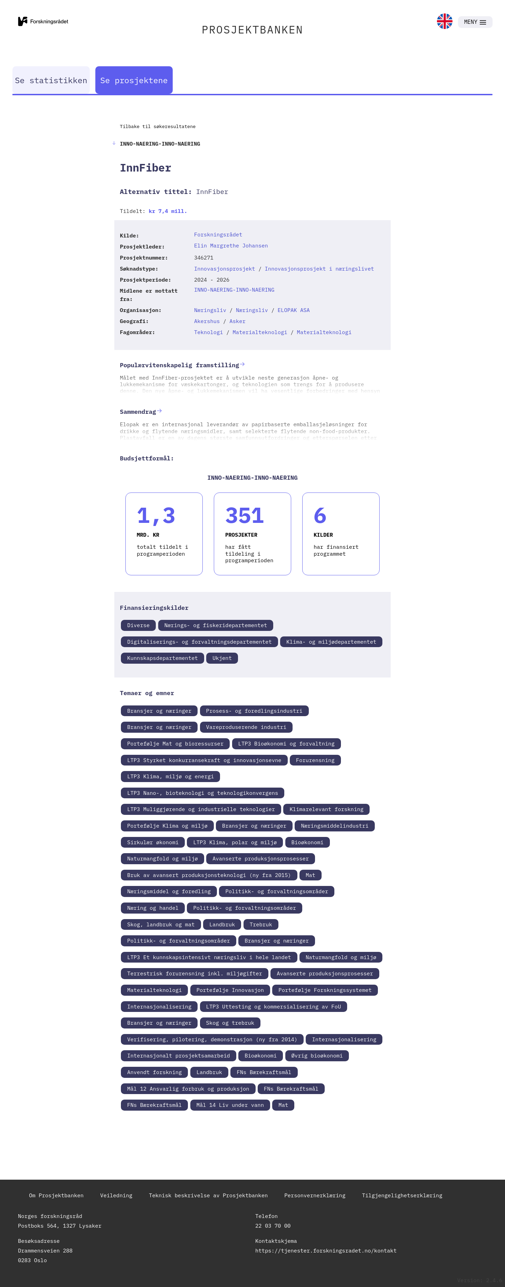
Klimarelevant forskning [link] (326, 809)
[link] (444, 21)
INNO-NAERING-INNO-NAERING (234, 289)
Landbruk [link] (222, 924)
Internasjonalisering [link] (159, 1006)
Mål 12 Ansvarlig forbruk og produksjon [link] (188, 1088)
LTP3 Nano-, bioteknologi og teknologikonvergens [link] (202, 792)
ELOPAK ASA (294, 309)
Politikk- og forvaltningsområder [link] (276, 891)
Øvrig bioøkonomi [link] (317, 1055)
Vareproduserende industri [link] (246, 726)
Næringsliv (210, 309)
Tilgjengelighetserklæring (402, 1195)
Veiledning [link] (116, 1195)
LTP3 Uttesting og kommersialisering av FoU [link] (273, 1006)
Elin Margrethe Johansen (231, 245)
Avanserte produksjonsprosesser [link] (260, 858)
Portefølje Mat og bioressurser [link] (175, 743)
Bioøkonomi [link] (308, 842)
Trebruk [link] (261, 924)
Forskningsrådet (218, 234)
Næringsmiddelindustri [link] (334, 825)
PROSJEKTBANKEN (252, 29)
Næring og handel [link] (153, 907)
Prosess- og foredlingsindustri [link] (254, 710)
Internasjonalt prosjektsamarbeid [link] (178, 1055)
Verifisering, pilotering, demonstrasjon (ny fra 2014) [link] (212, 1039)
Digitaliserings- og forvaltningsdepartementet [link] (199, 641)
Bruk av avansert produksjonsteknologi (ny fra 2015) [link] (209, 874)
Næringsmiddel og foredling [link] (169, 891)
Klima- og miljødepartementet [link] (331, 641)
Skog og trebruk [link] (230, 1022)
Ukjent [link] (222, 657)
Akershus (207, 321)
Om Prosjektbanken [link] (56, 1195)
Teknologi (208, 332)
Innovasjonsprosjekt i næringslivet (319, 268)
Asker (237, 321)
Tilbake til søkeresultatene (158, 126)
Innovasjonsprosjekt (224, 268)
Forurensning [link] (315, 760)
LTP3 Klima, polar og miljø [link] (235, 842)
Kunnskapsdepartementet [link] (162, 657)
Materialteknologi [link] (154, 989)
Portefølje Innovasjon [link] (230, 989)
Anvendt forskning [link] (154, 1072)
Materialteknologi (260, 332)
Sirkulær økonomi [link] (153, 842)
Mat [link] (310, 874)
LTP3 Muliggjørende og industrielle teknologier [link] (201, 809)
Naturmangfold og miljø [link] (162, 858)
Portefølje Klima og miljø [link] (167, 825)
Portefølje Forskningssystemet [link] (325, 989)
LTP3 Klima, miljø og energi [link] (170, 776)
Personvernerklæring (314, 1195)
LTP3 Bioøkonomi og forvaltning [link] (286, 743)
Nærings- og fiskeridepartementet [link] (215, 625)
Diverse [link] (138, 625)
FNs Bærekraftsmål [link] (264, 1072)
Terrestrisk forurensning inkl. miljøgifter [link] (194, 973)
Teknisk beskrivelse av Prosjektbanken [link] (208, 1195)
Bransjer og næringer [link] (159, 710)
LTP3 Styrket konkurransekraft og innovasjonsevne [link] (204, 760)
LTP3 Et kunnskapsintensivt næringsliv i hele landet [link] (209, 957)
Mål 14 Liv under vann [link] (230, 1104)
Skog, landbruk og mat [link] (160, 924)
